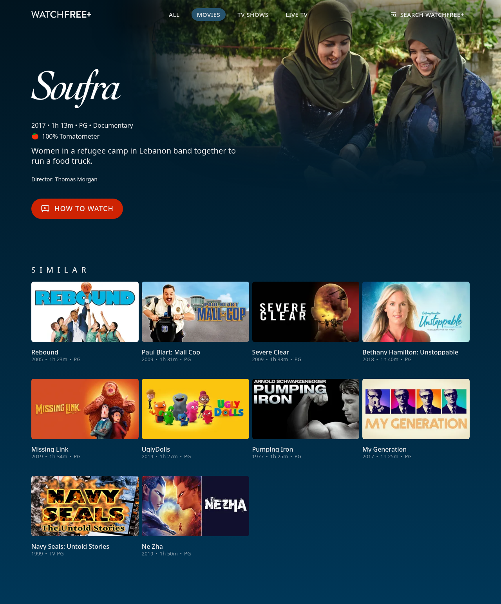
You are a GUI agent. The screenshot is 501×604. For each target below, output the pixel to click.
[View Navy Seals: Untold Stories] (85, 516)
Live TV (296, 14)
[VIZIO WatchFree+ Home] (61, 14)
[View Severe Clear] (306, 322)
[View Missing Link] (85, 419)
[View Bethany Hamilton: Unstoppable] (416, 322)
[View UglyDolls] (195, 419)
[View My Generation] (416, 419)
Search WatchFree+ (427, 14)
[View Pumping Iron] (306, 419)
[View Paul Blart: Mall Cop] (195, 322)
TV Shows (252, 14)
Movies (209, 14)
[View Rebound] (85, 322)
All (174, 14)
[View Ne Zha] (195, 516)
